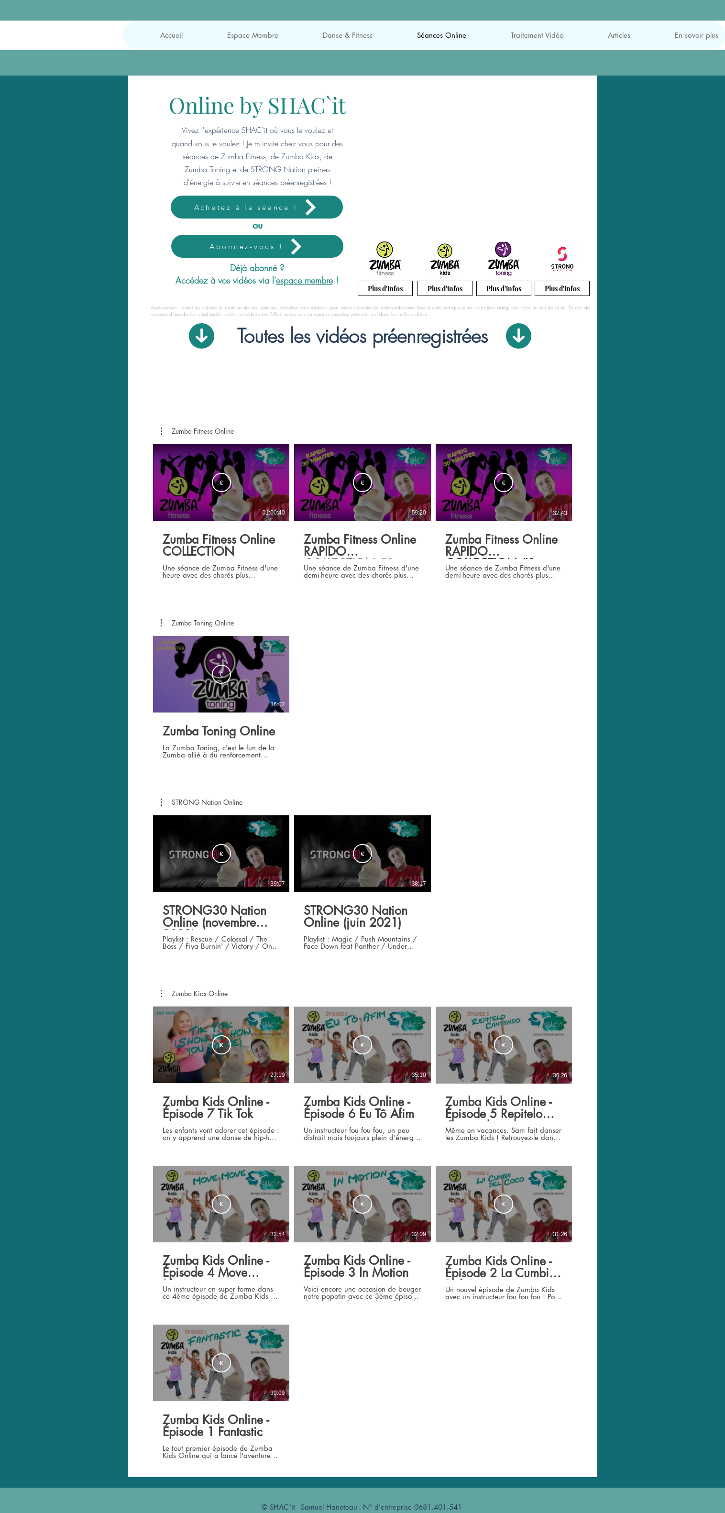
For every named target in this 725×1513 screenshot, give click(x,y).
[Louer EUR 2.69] (221, 674)
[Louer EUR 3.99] (221, 1045)
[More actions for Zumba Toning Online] (197, 623)
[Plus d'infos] (385, 288)
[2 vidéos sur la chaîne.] (362, 882)
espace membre (304, 280)
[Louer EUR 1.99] (221, 482)
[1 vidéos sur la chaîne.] (362, 697)
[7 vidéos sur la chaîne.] (362, 1233)
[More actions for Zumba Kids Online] (194, 994)
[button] (238, 35)
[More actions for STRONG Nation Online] (201, 802)
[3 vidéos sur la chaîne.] (362, 511)
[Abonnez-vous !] (257, 246)
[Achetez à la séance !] (257, 207)
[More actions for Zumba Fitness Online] (197, 431)
